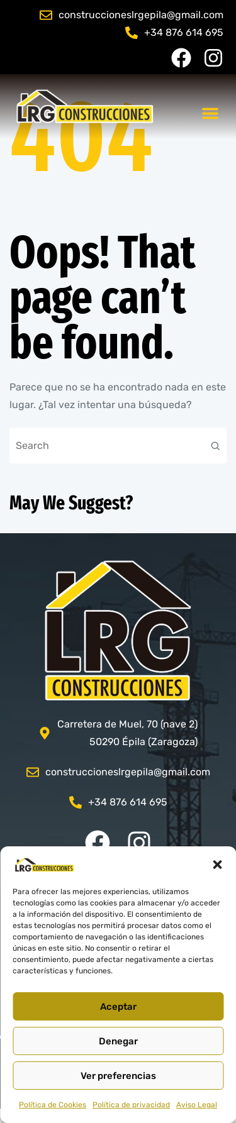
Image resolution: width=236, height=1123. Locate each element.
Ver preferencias (118, 1076)
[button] (217, 864)
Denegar (118, 1041)
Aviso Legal (196, 1104)
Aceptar (118, 1006)
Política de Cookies (52, 1104)
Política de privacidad (131, 1104)
